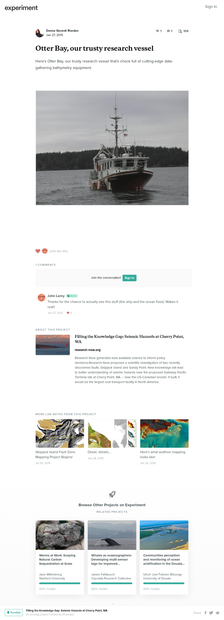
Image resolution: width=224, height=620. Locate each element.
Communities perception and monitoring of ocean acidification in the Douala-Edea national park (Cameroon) (163, 559)
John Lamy (56, 296)
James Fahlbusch (103, 574)
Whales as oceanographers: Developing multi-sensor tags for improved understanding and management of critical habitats (111, 559)
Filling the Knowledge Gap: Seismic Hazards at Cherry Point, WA (66, 610)
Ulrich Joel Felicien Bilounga (162, 574)
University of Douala (157, 578)
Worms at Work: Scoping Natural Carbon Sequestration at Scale (57, 559)
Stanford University (52, 578)
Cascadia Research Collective (111, 578)
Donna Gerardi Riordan (62, 31)
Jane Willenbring (50, 574)
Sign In (211, 6)
